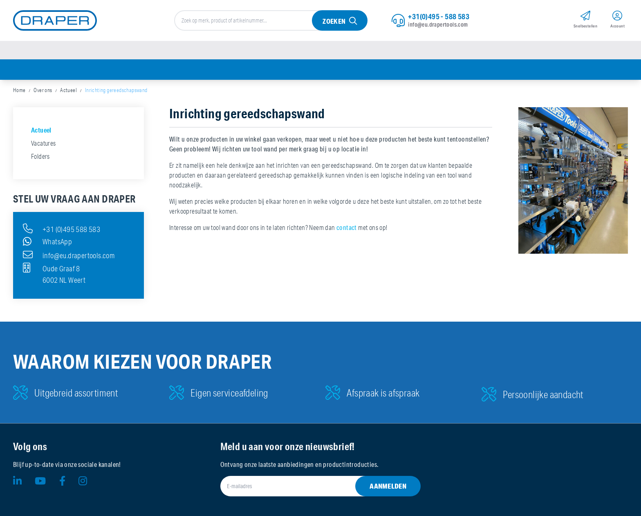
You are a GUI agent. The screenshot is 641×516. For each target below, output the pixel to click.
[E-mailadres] (310, 486)
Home (19, 90)
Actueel (68, 90)
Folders (40, 156)
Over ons (43, 90)
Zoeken (334, 21)
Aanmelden (388, 486)
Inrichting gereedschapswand (116, 90)
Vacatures (43, 143)
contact (346, 227)
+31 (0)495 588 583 (61, 228)
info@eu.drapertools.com (438, 24)
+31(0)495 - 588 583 (438, 16)
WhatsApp (47, 241)
